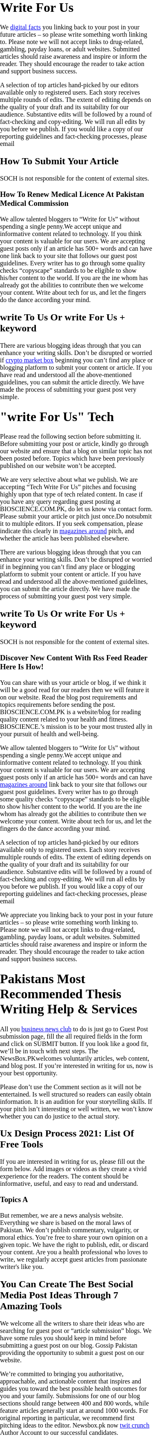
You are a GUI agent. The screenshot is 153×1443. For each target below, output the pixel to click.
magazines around (83, 530)
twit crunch (134, 1425)
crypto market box (29, 360)
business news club (46, 1029)
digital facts (25, 27)
